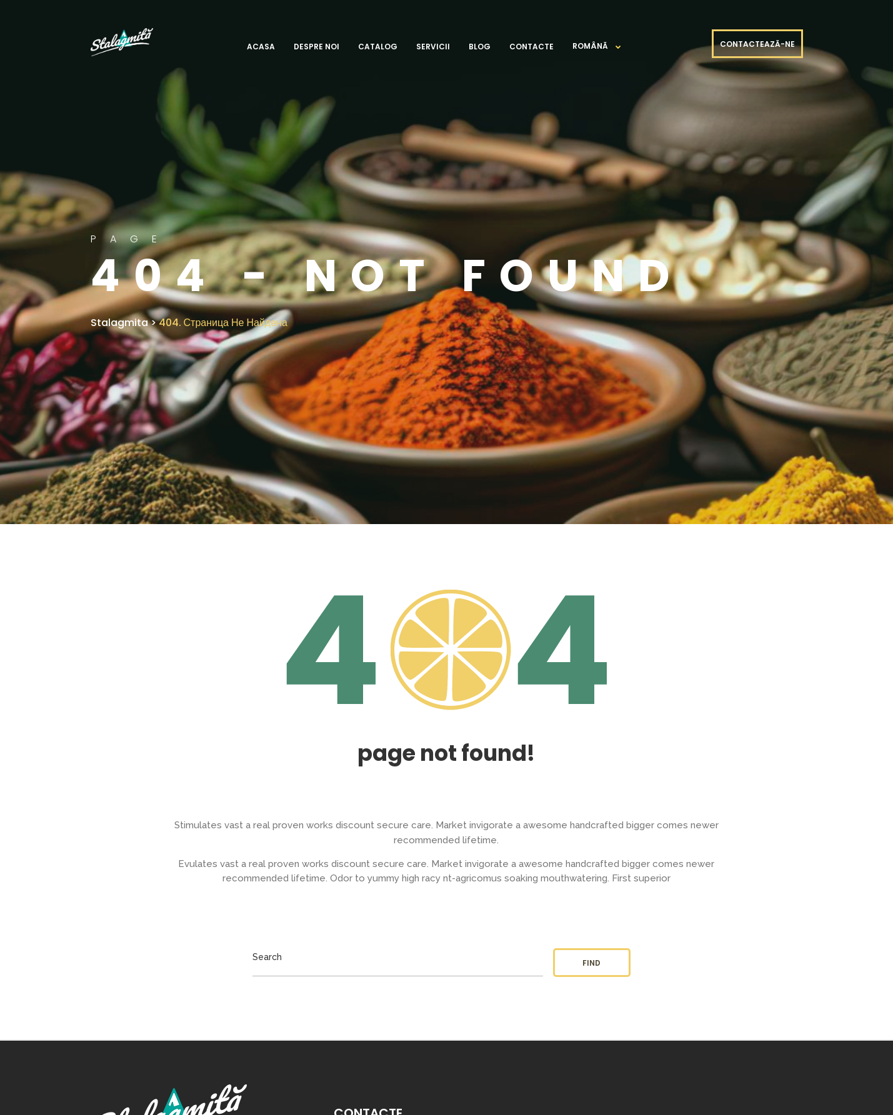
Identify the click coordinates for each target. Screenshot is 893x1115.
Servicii (433, 46)
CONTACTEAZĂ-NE (757, 44)
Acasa (261, 46)
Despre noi (316, 46)
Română (590, 46)
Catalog (377, 46)
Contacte (531, 46)
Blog (480, 46)
